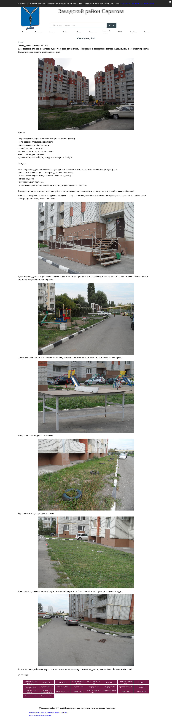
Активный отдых (106, 32)
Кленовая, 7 (110, 682)
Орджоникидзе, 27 (125, 687)
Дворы (79, 32)
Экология (92, 32)
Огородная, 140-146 (46, 687)
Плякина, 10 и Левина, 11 (31, 691)
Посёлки (66, 32)
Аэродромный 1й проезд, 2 (78, 682)
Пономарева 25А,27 (62, 691)
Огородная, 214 (94, 687)
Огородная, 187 (62, 687)
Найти (111, 25)
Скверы (52, 32)
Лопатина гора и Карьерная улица (30, 687)
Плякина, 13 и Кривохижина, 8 (46, 691)
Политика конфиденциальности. (40, 715)
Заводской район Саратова (91, 10)
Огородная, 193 (78, 687)
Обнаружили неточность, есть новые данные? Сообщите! (48, 712)
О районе (133, 32)
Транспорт (39, 32)
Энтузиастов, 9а (30, 696)
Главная (25, 32)
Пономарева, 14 (78, 691)
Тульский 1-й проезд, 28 (109, 691)
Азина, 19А (62, 682)
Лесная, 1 (141, 682)
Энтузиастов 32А (46, 696)
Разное (146, 32)
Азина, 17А (47, 682)
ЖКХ (120, 32)
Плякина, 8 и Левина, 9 (141, 687)
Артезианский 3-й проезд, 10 (31, 682)
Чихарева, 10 (141, 691)
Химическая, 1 (125, 691)
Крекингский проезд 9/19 (125, 682)
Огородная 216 (110, 687)
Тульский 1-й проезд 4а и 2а (94, 691)
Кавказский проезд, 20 (93, 682)
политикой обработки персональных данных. (137, 3)
